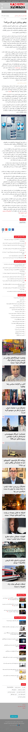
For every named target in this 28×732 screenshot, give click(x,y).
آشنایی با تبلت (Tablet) (20, 335)
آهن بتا (23, 687)
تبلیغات (23, 708)
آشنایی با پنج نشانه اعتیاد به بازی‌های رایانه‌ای (17, 307)
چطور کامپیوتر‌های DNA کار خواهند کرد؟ (17, 323)
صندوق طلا (14, 689)
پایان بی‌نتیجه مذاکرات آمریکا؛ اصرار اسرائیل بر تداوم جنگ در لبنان (13, 276)
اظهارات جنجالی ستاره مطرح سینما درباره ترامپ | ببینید (15, 537)
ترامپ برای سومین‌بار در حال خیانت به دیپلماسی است (15, 291)
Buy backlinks (10, 687)
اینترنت (9, 91)
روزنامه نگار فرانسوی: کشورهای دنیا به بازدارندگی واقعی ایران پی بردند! (14, 463)
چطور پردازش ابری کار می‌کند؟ (15, 22)
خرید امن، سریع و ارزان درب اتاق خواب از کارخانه (10, 626)
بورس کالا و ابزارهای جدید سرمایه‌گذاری (12, 651)
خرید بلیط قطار (14, 694)
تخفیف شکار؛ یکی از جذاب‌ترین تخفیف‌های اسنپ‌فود (11, 645)
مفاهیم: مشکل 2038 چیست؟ (19, 319)
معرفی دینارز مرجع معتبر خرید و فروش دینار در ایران (11, 676)
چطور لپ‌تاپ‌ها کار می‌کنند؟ (19, 331)
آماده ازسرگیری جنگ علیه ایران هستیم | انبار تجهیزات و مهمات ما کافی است (11, 611)
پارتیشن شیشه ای (11, 692)
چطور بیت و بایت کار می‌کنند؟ (19, 329)
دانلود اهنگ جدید (21, 694)
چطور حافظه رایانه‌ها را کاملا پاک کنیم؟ (18, 309)
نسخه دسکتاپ (14, 716)
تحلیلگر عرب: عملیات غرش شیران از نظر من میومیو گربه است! (15, 410)
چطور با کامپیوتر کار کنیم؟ (20, 325)
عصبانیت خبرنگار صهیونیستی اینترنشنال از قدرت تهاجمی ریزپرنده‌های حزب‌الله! (15, 436)
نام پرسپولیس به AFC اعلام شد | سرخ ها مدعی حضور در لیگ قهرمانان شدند (11, 598)
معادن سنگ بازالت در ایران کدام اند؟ (13, 620)
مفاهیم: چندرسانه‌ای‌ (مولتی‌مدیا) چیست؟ (17, 317)
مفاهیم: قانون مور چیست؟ (20, 327)
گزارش (16, 15)
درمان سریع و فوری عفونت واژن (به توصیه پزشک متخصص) (11, 670)
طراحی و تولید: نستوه (15, 725)
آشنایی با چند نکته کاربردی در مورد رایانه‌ (17, 315)
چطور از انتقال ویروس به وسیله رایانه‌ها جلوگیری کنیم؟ (15, 303)
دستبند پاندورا (17, 687)
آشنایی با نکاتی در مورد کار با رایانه (18, 305)
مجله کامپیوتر (22, 222)
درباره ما (23, 704)
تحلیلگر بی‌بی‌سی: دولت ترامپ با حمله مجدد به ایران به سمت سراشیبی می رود (14, 489)
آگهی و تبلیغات (8, 1)
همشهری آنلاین (17, 6)
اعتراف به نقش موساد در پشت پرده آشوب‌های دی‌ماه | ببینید (14, 514)
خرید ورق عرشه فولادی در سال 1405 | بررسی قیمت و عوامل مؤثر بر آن (11, 633)
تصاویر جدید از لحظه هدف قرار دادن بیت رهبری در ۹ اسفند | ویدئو (13, 243)
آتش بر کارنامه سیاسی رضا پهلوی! (16, 385)
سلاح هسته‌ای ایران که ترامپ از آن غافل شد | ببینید (15, 278)
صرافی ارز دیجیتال (21, 689)
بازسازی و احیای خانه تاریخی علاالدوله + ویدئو (15, 561)
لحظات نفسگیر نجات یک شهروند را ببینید (16, 585)
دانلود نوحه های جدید (21, 692)
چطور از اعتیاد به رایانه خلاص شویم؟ (18, 321)
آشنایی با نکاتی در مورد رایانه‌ (19, 311)
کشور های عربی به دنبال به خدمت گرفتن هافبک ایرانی (11, 658)
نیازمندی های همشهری (15, 1)
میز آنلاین (19, 15)
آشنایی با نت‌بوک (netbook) (19, 333)
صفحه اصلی (24, 15)
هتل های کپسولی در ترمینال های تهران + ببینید (16, 255)
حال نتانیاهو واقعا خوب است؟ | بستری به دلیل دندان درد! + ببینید (13, 257)
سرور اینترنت (18, 68)
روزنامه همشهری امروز (23, 1)
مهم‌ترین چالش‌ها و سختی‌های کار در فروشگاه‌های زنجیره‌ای (10, 639)
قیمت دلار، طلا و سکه (21, 706)
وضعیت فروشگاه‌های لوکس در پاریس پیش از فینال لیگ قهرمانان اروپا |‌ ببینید (14, 360)
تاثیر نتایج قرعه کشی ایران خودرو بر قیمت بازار (11, 663)
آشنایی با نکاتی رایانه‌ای (20, 301)
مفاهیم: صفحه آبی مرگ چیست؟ (19, 297)
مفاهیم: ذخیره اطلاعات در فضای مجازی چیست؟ (16, 313)
